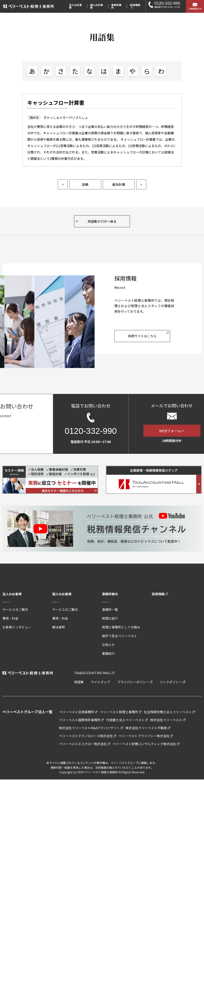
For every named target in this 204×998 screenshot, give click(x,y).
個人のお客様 (61, 593)
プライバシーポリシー (133, 682)
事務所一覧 (110, 609)
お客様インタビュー (16, 627)
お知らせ (108, 644)
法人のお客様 (12, 593)
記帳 (85, 184)
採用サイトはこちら (142, 335)
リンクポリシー (171, 682)
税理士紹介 (110, 618)
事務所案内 (110, 593)
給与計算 (118, 184)
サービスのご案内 (15, 609)
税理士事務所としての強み (121, 627)
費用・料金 (10, 618)
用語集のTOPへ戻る (102, 221)
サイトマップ (100, 682)
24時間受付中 (195, 8)
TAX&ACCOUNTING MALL (92, 672)
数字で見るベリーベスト (119, 635)
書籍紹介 (108, 653)
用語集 (79, 682)
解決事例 (58, 627)
